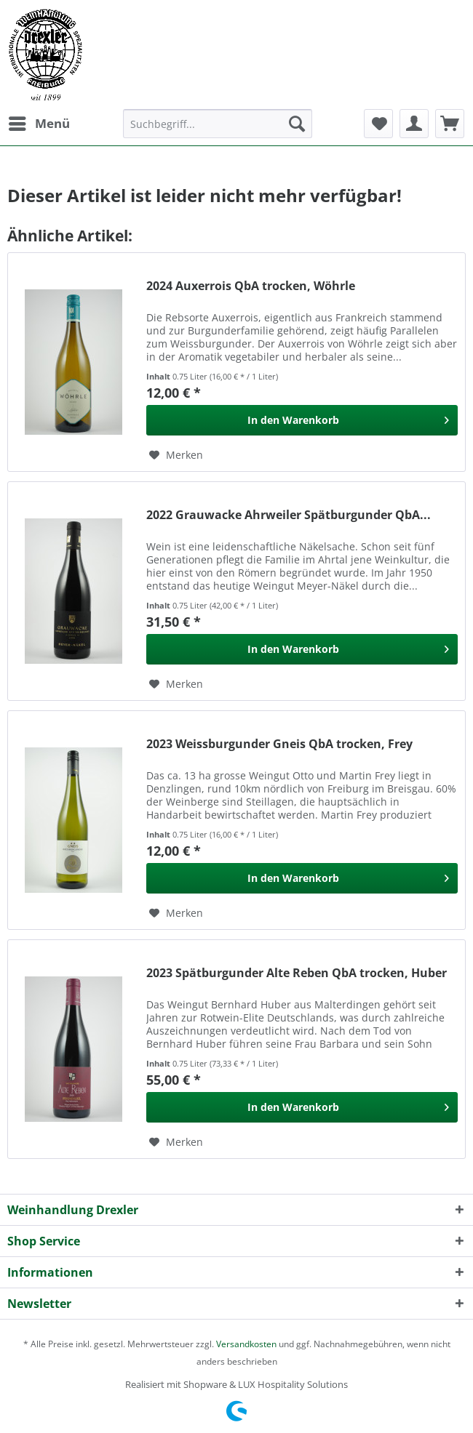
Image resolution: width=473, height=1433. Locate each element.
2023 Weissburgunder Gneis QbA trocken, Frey (279, 744)
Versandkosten (246, 1344)
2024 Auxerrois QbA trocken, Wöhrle (250, 286)
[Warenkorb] (449, 123)
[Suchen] (297, 123)
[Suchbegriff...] (217, 123)
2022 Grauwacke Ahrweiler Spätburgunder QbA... (288, 515)
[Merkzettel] (378, 123)
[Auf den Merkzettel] (176, 455)
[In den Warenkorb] (302, 420)
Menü (39, 122)
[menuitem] (38, 123)
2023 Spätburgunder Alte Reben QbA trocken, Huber (296, 973)
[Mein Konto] (414, 123)
